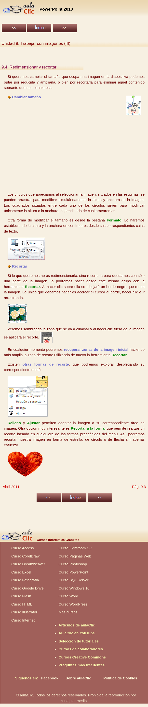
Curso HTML (21, 604)
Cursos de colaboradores (81, 649)
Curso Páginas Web (75, 556)
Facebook (49, 678)
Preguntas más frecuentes (82, 665)
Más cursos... (70, 612)
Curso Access (22, 548)
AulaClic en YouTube (77, 633)
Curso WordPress (73, 604)
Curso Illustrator (24, 612)
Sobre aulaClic (78, 678)
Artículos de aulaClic (77, 625)
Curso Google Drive (27, 588)
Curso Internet (23, 620)
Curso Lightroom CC (75, 548)
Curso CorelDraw (25, 556)
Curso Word (68, 596)
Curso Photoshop (73, 564)
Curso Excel (21, 572)
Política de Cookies (120, 678)
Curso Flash (21, 596)
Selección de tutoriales (79, 641)
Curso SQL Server (74, 580)
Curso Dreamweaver (28, 564)
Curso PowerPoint (73, 572)
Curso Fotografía (25, 580)
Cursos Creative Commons (82, 657)
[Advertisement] (74, 153)
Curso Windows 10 (74, 588)
